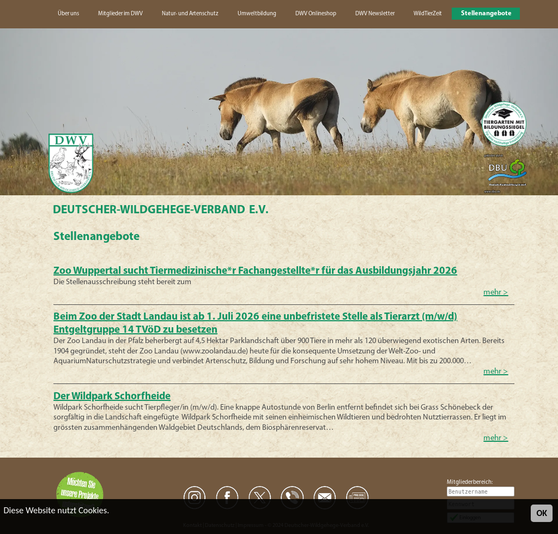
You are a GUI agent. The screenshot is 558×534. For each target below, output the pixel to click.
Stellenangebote (486, 13)
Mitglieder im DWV (120, 14)
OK (541, 513)
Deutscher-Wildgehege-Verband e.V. (161, 210)
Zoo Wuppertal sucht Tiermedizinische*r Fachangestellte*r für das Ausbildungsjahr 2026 (255, 271)
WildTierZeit (428, 14)
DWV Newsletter (375, 14)
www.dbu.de (492, 191)
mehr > (495, 293)
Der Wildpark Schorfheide (112, 397)
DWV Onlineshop (315, 14)
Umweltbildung (257, 14)
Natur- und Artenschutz (190, 14)
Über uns (68, 14)
